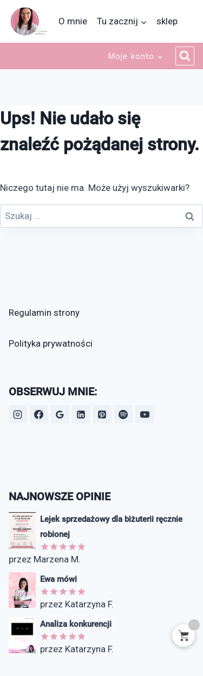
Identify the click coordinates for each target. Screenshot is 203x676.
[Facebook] (39, 414)
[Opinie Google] (60, 414)
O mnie (72, 21)
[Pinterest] (102, 414)
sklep (167, 21)
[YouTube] (144, 414)
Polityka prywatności (51, 343)
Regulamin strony (44, 312)
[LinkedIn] (81, 414)
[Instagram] (18, 414)
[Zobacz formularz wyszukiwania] (185, 56)
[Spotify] (123, 414)
